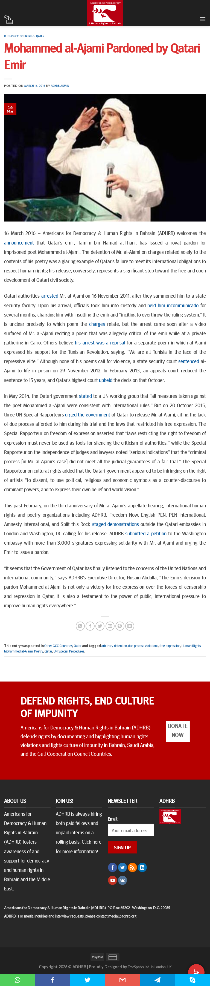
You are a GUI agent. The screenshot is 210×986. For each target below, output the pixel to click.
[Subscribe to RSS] (132, 867)
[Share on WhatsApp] (80, 626)
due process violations (143, 645)
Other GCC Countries (19, 36)
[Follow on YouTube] (112, 880)
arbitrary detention (114, 645)
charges (97, 323)
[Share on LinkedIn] (129, 626)
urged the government (87, 414)
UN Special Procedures (69, 651)
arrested (49, 295)
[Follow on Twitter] (122, 867)
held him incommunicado (173, 305)
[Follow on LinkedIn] (142, 867)
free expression (169, 645)
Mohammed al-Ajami (18, 651)
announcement (19, 242)
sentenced (188, 360)
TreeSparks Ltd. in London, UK (149, 966)
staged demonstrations (115, 523)
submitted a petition (146, 533)
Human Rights (191, 645)
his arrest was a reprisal (100, 342)
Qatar (40, 36)
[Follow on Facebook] (112, 867)
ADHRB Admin (60, 86)
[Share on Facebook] (90, 626)
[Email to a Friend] (110, 626)
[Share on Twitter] (99, 626)
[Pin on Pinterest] (119, 626)
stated (85, 395)
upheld (105, 379)
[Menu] (202, 19)
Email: (113, 818)
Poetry (38, 651)
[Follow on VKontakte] (122, 880)
